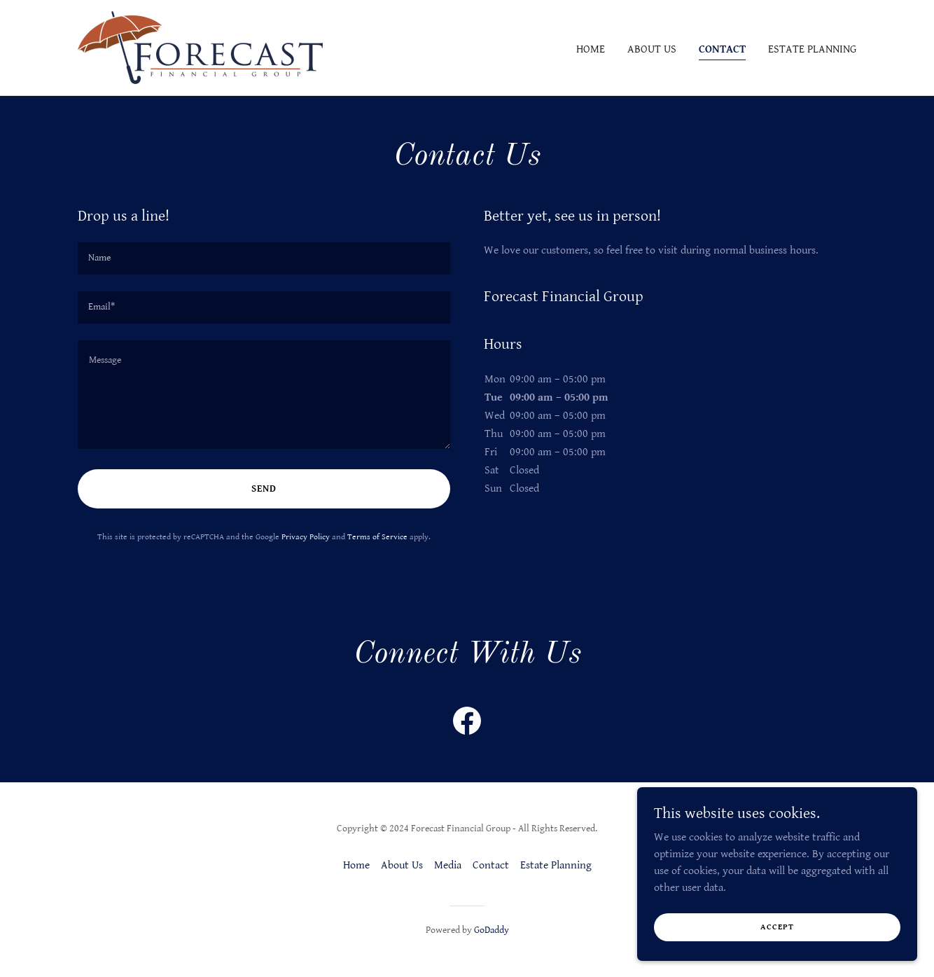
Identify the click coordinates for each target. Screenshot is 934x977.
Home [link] (590, 49)
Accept (777, 926)
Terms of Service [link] (377, 536)
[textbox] (264, 258)
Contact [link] (722, 49)
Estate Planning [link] (812, 49)
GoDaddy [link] (491, 930)
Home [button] (356, 865)
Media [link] (447, 865)
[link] (200, 47)
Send (264, 488)
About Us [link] (651, 49)
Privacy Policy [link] (305, 536)
